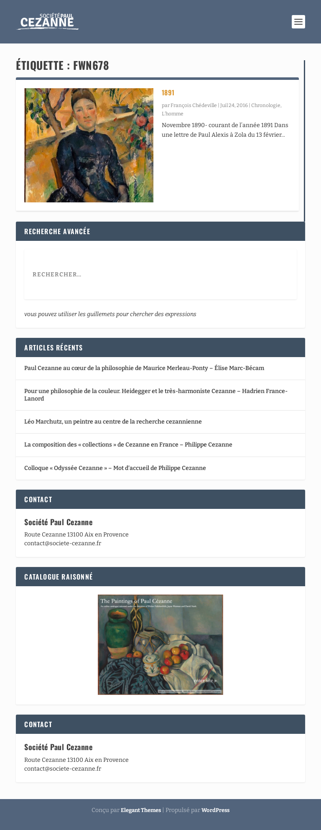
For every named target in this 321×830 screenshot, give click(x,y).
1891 (168, 92)
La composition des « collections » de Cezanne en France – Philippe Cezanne (128, 444)
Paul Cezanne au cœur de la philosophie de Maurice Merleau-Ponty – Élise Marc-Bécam (144, 368)
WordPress (215, 810)
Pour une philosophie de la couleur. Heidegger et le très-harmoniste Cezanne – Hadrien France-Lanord (156, 395)
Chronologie (265, 105)
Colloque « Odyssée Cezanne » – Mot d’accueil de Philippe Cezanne (115, 468)
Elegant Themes (141, 810)
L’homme (172, 114)
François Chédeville (194, 105)
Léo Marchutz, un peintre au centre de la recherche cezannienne (113, 421)
